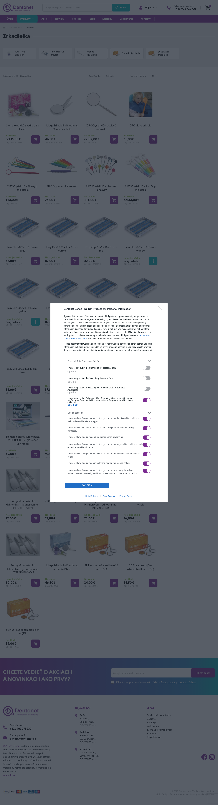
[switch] (146, 367)
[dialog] (109, 402)
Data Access (109, 497)
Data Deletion (91, 497)
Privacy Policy (126, 497)
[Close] (161, 308)
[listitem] (109, 360)
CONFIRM (88, 485)
